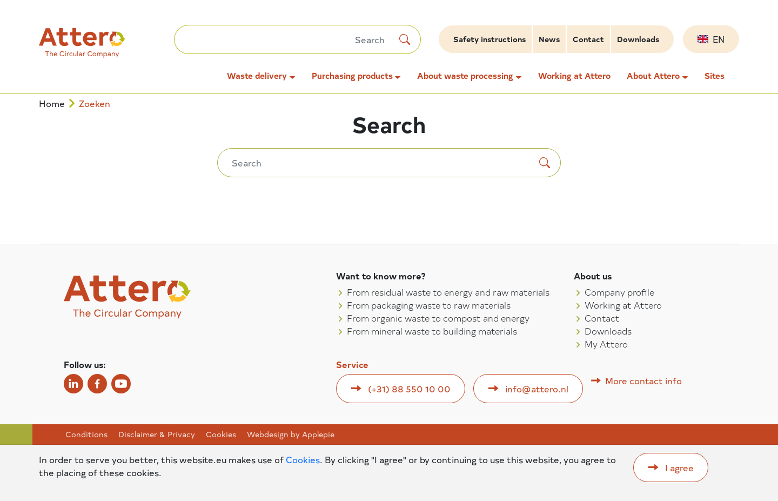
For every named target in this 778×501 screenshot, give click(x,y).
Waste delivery (257, 75)
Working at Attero (574, 75)
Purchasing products (352, 75)
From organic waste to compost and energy (438, 318)
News (549, 39)
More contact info (643, 380)
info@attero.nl (536, 389)
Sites (715, 75)
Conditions (86, 434)
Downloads (638, 39)
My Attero (606, 344)
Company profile (619, 292)
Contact (588, 39)
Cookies (221, 434)
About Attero (653, 75)
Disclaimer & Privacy (156, 434)
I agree (679, 467)
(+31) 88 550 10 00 (409, 389)
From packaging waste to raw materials (429, 305)
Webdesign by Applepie (290, 434)
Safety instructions (489, 39)
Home (52, 103)
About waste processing (465, 75)
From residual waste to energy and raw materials (448, 292)
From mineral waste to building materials (432, 331)
